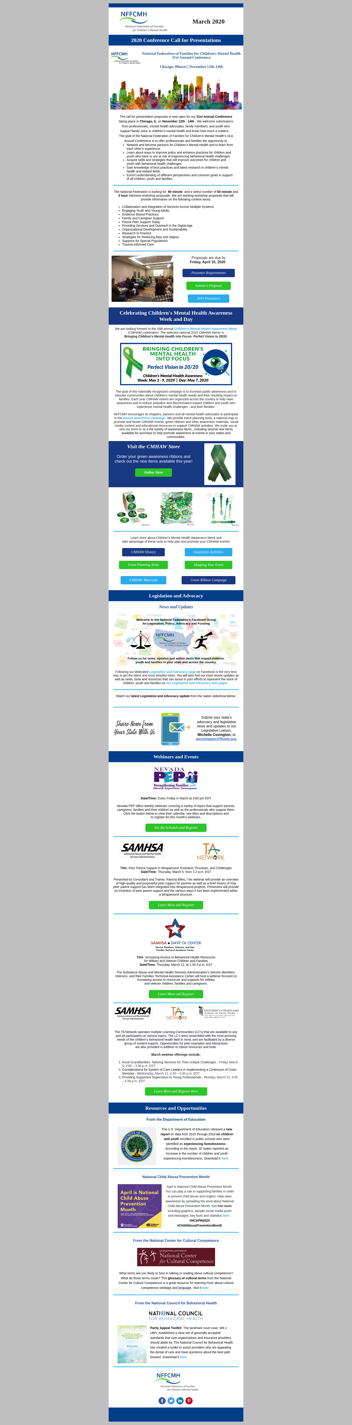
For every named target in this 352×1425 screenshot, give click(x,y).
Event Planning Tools (143, 565)
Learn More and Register (176, 905)
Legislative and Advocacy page (172, 672)
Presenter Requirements (208, 273)
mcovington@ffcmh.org (216, 739)
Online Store (153, 472)
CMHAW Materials (143, 580)
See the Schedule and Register (176, 827)
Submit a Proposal (208, 285)
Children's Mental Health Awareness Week (205, 329)
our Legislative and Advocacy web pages (196, 683)
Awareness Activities (208, 552)
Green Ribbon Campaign (209, 580)
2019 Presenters (208, 298)
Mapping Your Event (208, 565)
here (225, 1158)
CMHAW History (143, 552)
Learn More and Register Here (176, 1091)
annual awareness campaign (144, 418)
